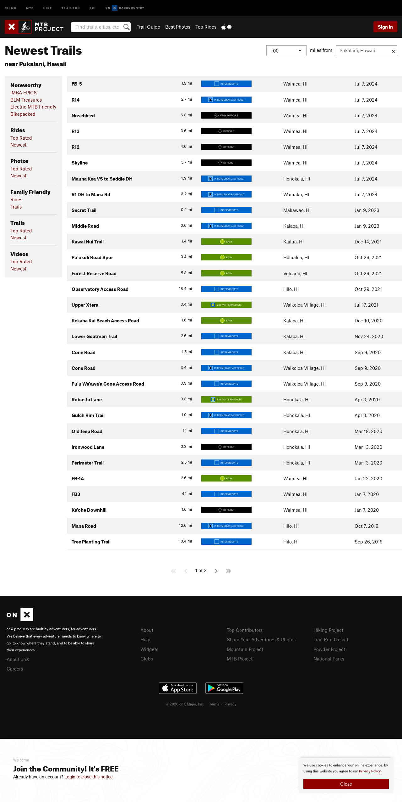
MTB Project (240, 657)
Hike (47, 8)
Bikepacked (22, 114)
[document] (346, 775)
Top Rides (205, 27)
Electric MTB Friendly (33, 106)
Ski (93, 8)
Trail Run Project (330, 639)
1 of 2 (201, 570)
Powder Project (329, 648)
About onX (18, 659)
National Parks (328, 657)
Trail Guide (148, 27)
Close (346, 784)
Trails (16, 206)
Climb (11, 8)
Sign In (385, 27)
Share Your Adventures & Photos (261, 639)
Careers (15, 668)
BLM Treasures (26, 100)
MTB (30, 8)
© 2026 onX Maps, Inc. (185, 703)
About (146, 630)
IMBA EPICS (23, 92)
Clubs (146, 657)
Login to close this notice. (89, 776)
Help (145, 639)
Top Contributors (245, 630)
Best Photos (177, 27)
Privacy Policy (370, 771)
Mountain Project (245, 648)
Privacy (230, 703)
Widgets (149, 648)
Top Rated (21, 138)
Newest (18, 145)
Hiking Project (328, 630)
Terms (214, 703)
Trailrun (71, 8)
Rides (16, 199)
